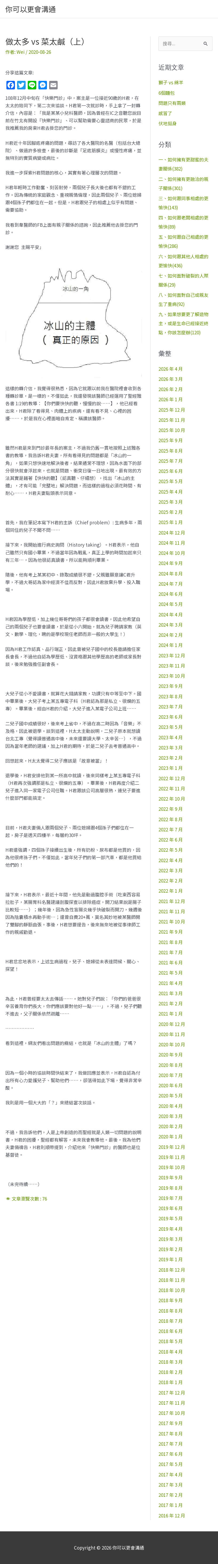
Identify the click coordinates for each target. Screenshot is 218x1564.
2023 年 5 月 (170, 727)
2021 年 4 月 (170, 983)
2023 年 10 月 (171, 675)
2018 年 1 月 (170, 1382)
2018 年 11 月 (171, 1280)
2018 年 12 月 (171, 1269)
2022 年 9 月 (170, 808)
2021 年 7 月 (170, 952)
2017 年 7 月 (170, 1443)
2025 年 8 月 (170, 450)
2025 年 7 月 (170, 460)
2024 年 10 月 (171, 553)
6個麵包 (166, 92)
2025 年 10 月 (171, 430)
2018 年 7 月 (170, 1320)
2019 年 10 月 (171, 1167)
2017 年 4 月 (170, 1474)
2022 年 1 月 (170, 890)
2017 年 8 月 (170, 1433)
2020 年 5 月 (170, 1095)
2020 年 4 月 (170, 1106)
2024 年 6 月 (170, 593)
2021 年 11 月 (171, 911)
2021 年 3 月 (170, 993)
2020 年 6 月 (170, 1085)
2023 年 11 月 (171, 665)
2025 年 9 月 (170, 440)
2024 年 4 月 (170, 614)
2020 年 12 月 (171, 1024)
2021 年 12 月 (171, 901)
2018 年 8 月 (170, 1310)
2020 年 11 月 (171, 1034)
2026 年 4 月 (170, 368)
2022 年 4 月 (170, 860)
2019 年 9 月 (170, 1177)
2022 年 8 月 (170, 819)
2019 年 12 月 (171, 1146)
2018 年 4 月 (170, 1351)
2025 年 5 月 (170, 481)
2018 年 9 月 (170, 1300)
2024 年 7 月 (170, 583)
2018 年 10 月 (171, 1290)
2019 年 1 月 (170, 1259)
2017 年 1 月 (170, 1505)
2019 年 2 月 (170, 1249)
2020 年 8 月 (170, 1065)
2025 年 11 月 (171, 419)
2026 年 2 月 (170, 389)
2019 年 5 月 (170, 1218)
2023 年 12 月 (171, 655)
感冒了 (165, 113)
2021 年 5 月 (170, 972)
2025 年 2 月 (170, 512)
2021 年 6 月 (170, 962)
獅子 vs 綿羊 (170, 82)
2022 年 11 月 (171, 788)
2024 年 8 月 (170, 573)
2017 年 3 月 (170, 1484)
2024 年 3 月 (170, 624)
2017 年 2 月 (170, 1494)
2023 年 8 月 (170, 696)
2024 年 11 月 (171, 542)
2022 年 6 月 (170, 839)
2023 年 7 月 (170, 706)
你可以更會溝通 (30, 9)
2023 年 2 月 (170, 757)
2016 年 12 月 (171, 1515)
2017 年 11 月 (171, 1402)
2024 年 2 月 (170, 634)
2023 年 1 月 (170, 767)
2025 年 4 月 (170, 491)
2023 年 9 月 (170, 686)
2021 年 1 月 (170, 1013)
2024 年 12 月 (171, 532)
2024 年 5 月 (170, 604)
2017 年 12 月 (171, 1392)
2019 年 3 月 (170, 1239)
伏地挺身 (167, 123)
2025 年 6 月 (170, 471)
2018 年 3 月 (170, 1361)
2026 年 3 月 (170, 379)
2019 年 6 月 (170, 1208)
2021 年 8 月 (170, 942)
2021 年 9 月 (170, 931)
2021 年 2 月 (170, 1003)
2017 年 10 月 (171, 1413)
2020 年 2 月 (170, 1126)
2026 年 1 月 (170, 399)
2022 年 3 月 (170, 870)
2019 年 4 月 (170, 1228)
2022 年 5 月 (170, 849)
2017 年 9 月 (170, 1423)
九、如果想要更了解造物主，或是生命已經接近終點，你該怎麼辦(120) (183, 323)
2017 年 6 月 (170, 1454)
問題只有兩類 (172, 103)
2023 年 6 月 (170, 716)
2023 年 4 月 (170, 737)
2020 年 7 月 (170, 1075)
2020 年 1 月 (170, 1136)
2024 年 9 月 (170, 563)
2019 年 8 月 (170, 1187)
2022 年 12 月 (171, 778)
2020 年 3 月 (170, 1116)
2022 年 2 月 (170, 880)
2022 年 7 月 (170, 829)
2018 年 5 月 (170, 1341)
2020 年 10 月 (171, 1044)
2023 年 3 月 (170, 747)
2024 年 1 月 (170, 645)
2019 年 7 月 (170, 1198)
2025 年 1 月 (170, 522)
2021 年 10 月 (171, 921)
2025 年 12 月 (171, 409)
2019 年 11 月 (171, 1157)
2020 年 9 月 (170, 1054)
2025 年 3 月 (170, 501)
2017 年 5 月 (170, 1464)
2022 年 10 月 (171, 798)
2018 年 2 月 (170, 1372)
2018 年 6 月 (170, 1331)
